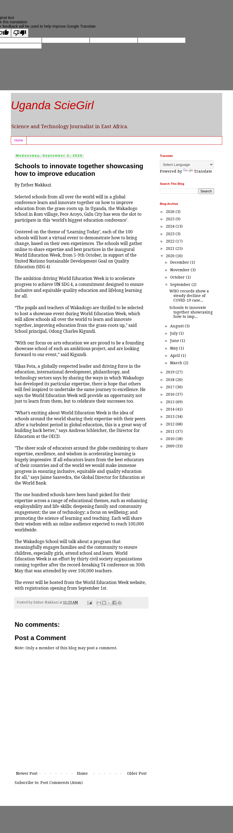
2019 (171, 372)
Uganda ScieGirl (52, 105)
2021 (171, 248)
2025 (171, 219)
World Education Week (106, 582)
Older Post (137, 773)
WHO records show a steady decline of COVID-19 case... (189, 295)
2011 (171, 431)
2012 (171, 424)
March (176, 363)
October (178, 277)
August (177, 326)
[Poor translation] (19, 32)
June (175, 340)
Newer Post (26, 773)
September (181, 284)
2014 (171, 409)
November (180, 270)
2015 (171, 402)
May (174, 348)
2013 (171, 416)
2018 (171, 379)
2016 (171, 394)
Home (18, 140)
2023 (171, 234)
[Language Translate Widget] (187, 164)
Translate (197, 171)
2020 (171, 256)
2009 (171, 446)
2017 (171, 387)
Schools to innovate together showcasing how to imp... (191, 312)
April (175, 355)
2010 (171, 439)
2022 (171, 241)
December (180, 262)
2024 (171, 226)
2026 (171, 211)
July (174, 333)
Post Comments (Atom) (61, 782)
